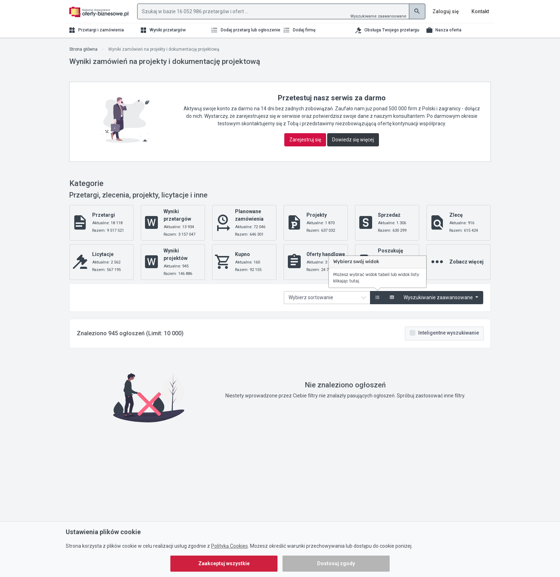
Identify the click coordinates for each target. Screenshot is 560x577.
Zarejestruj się (305, 139)
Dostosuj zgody (336, 563)
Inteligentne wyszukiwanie (448, 333)
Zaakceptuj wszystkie (224, 563)
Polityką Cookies (229, 546)
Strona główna (83, 49)
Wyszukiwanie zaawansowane (378, 16)
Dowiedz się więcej (353, 139)
